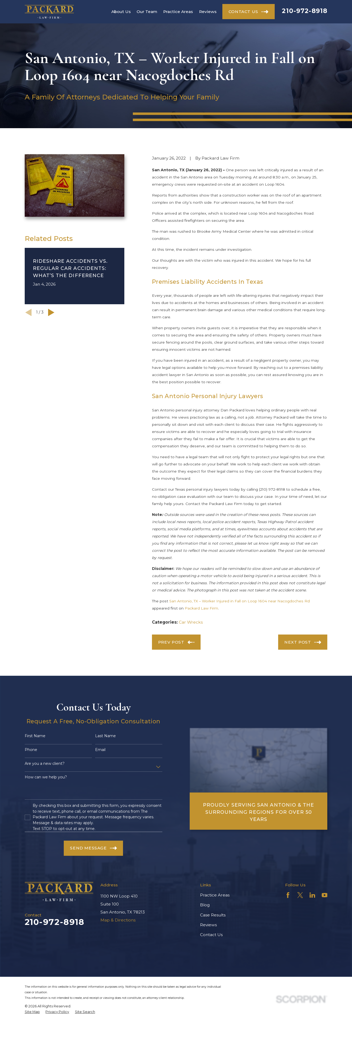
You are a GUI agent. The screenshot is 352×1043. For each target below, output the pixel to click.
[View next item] (51, 312)
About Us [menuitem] (121, 11)
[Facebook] (288, 895)
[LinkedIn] (312, 895)
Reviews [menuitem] (208, 11)
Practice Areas (215, 895)
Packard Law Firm (201, 608)
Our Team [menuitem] (147, 11)
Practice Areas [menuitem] (178, 11)
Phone (31, 750)
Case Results (213, 914)
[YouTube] (325, 895)
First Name (35, 736)
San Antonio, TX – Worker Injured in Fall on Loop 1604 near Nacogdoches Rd (239, 601)
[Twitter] (300, 895)
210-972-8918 (304, 11)
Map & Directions (117, 920)
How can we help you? (46, 777)
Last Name (105, 736)
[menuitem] (32, 1011)
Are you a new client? (45, 763)
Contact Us (211, 934)
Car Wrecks (191, 622)
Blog (205, 904)
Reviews (208, 924)
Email (100, 750)
